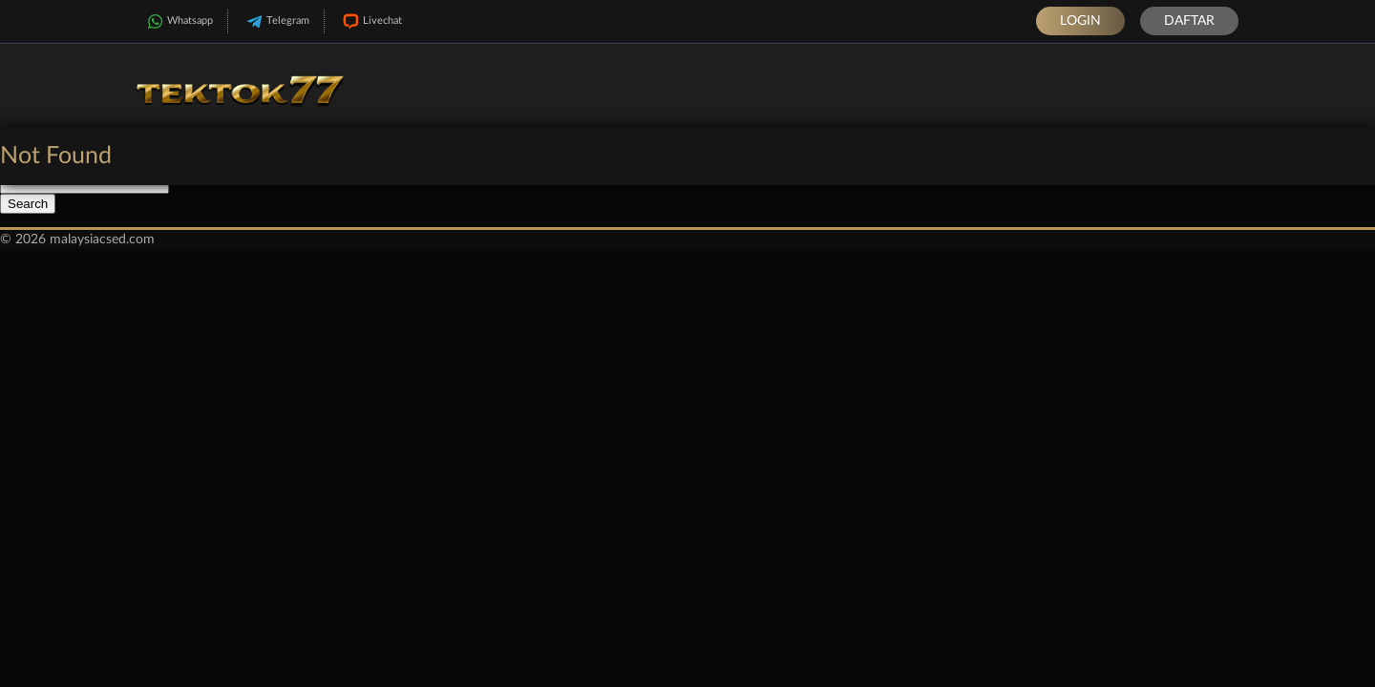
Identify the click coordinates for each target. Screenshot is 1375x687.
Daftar (1189, 21)
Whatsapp (178, 21)
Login (1080, 21)
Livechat (370, 21)
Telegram (276, 21)
